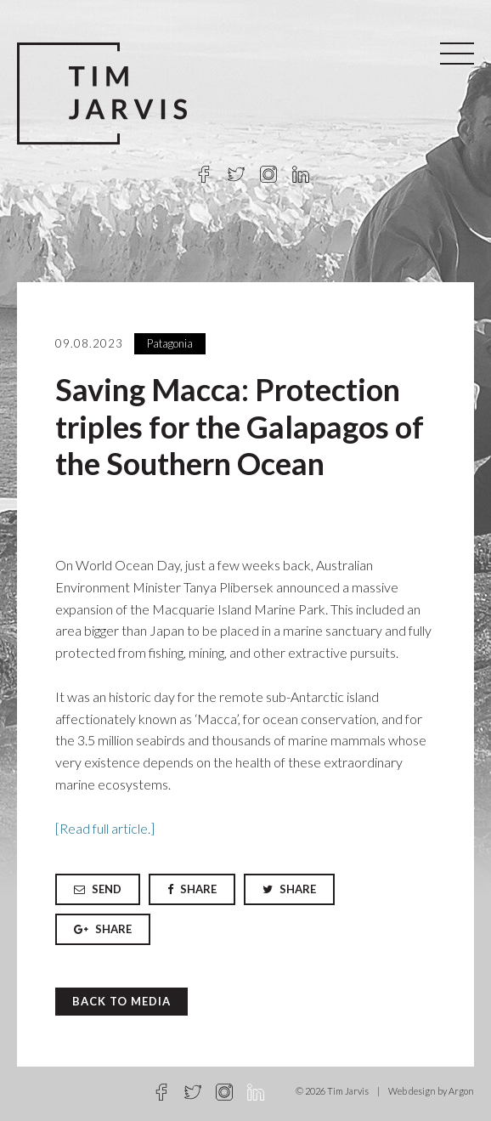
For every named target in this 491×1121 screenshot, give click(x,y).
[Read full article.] (105, 828)
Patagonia (170, 343)
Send (97, 889)
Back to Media (121, 1001)
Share (192, 889)
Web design (412, 1090)
